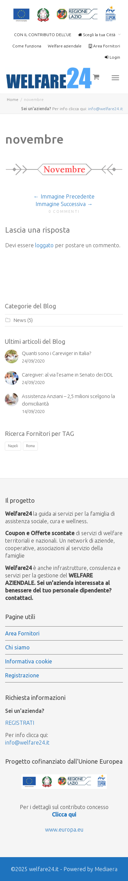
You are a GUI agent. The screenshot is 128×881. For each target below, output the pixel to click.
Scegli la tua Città (97, 34)
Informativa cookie (28, 661)
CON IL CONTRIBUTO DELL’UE (42, 34)
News (20, 320)
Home (12, 99)
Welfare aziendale (65, 46)
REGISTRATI (19, 723)
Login (112, 57)
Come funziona (26, 46)
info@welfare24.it (105, 108)
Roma (30, 446)
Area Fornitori (104, 46)
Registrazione (22, 675)
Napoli (13, 446)
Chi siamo (17, 647)
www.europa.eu (64, 829)
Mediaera (106, 869)
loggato (44, 245)
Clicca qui (64, 814)
